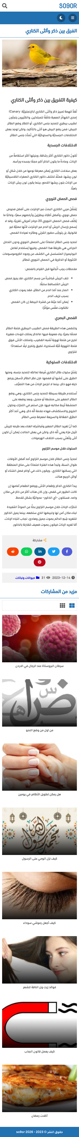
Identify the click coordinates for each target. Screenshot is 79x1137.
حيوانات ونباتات (25, 578)
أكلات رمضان (39, 1115)
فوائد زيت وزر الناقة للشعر (39, 987)
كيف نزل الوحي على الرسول (39, 858)
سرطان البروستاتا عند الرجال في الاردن (39, 666)
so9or (68, 5)
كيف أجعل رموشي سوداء (39, 923)
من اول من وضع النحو (39, 730)
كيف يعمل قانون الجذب (39, 1051)
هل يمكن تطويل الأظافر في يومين (39, 794)
